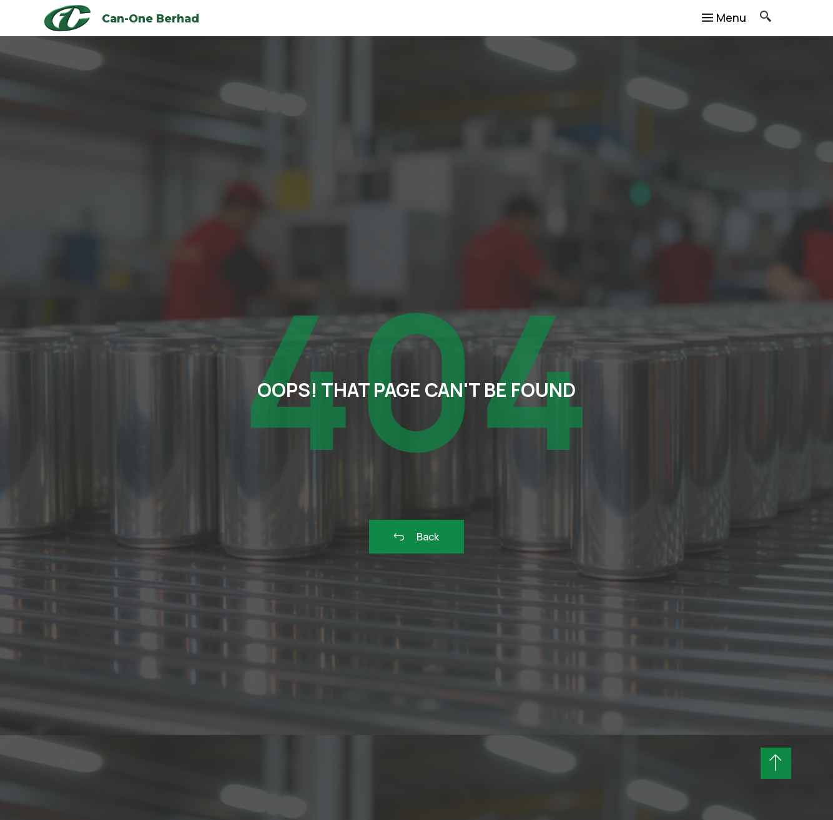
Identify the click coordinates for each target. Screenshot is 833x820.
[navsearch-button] (758, 18)
